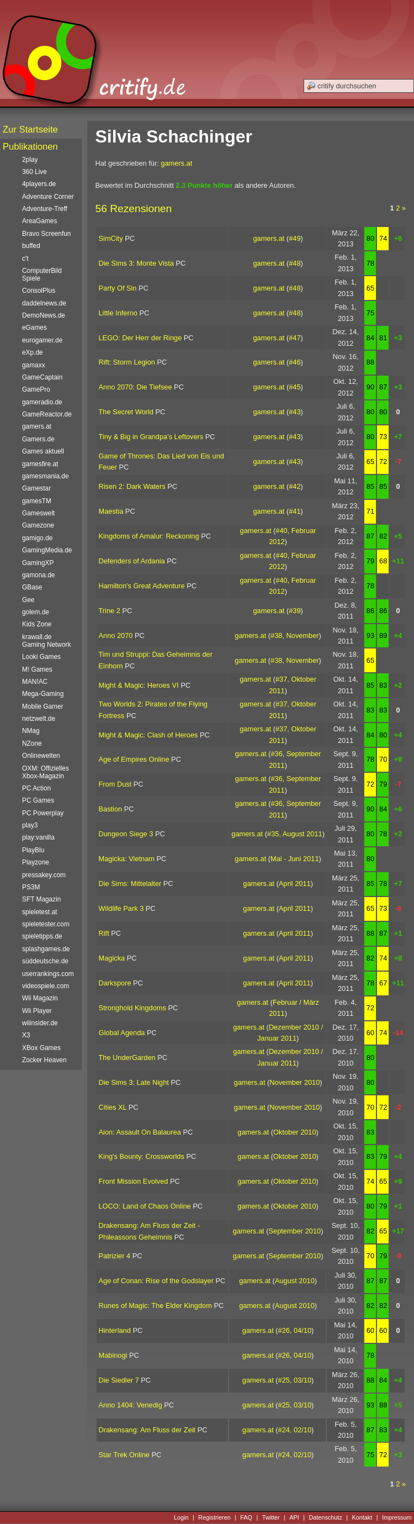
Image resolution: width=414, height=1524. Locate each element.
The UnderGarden (127, 1057)
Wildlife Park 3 (121, 908)
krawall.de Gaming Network (46, 640)
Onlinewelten (41, 756)
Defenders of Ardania (132, 561)
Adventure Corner (48, 197)
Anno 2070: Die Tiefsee (135, 387)
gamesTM (36, 501)
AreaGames (39, 221)
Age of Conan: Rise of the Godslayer (156, 1281)
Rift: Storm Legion (127, 362)
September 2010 (295, 1231)
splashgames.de (46, 949)
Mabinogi (113, 1355)
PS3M (31, 887)
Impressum (397, 1517)
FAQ (246, 1517)
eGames (34, 327)
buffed (31, 246)
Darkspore (115, 983)
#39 (294, 611)
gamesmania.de (45, 476)
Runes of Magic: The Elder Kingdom (155, 1305)
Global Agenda (122, 1033)
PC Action (36, 788)
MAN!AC (34, 681)
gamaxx (33, 365)
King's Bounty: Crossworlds (141, 1156)
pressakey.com (44, 875)
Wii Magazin (40, 998)
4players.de (39, 184)
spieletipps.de (42, 936)
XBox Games (41, 1048)
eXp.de (32, 352)
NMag (31, 731)
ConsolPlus (38, 290)
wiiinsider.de (40, 1023)
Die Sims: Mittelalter (130, 883)
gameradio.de (42, 402)
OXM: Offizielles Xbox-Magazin (45, 772)
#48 (294, 263)
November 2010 (294, 1082)
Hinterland (115, 1330)
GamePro (36, 389)
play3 (30, 825)
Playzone (35, 862)
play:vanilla (38, 837)
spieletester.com (46, 924)
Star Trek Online (124, 1455)
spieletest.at (39, 912)
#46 (294, 362)
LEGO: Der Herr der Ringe (140, 338)
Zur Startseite (30, 129)
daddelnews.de (44, 303)
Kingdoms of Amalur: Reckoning (149, 536)
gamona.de (38, 575)
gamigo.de (37, 538)
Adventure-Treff (44, 209)
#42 (294, 486)
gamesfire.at (40, 464)
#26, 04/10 (295, 1330)
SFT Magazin (41, 899)
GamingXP (38, 563)
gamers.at (176, 163)
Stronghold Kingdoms (132, 1008)
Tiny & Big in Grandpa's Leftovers (151, 437)
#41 (294, 511)
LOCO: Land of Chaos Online (145, 1206)
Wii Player (36, 1011)
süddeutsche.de (45, 961)
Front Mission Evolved (133, 1181)
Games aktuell (43, 451)
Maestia (111, 511)
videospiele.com (45, 986)
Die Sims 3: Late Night (134, 1082)
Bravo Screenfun (46, 234)
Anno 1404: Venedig (130, 1405)
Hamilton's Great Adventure (142, 586)
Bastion (111, 809)
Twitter (271, 1517)
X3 (26, 1035)
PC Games (38, 800)
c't (25, 258)
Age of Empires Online (134, 759)
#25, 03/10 (295, 1380)
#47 (294, 338)
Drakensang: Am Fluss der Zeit (147, 1430)
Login (181, 1517)
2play (30, 160)
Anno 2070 (116, 635)
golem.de (35, 612)
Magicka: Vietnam (127, 859)
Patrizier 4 (115, 1256)
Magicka (112, 958)
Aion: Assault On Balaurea (140, 1132)
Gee (28, 600)
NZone (32, 743)
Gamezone (38, 525)
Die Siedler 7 (119, 1380)
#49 (294, 238)
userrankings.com (48, 974)
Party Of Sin (118, 288)
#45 (294, 387)
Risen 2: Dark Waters (132, 486)
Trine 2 (109, 611)
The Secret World (126, 412)
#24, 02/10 (295, 1430)
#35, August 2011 (294, 834)
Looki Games (41, 657)
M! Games (37, 669)
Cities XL (113, 1107)
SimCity (111, 238)
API (294, 1517)
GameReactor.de (47, 414)
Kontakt (362, 1517)
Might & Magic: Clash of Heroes (148, 735)
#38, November (294, 635)
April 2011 (295, 883)
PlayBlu (33, 850)
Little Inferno (118, 313)
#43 (294, 412)
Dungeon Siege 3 (126, 834)
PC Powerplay (42, 813)
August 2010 (295, 1281)
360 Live (34, 172)
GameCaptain (42, 377)
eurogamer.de (42, 340)
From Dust (115, 784)
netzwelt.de (38, 719)
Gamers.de (38, 439)
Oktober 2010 (294, 1132)
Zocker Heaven (44, 1060)
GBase (32, 587)
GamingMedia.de (47, 550)
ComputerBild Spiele (42, 274)
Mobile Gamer (42, 706)
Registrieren (214, 1517)
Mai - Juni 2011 (294, 859)
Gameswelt (38, 513)
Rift (104, 933)
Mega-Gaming (42, 694)
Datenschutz (325, 1517)
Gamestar (36, 488)
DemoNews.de (43, 315)
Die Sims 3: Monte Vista (136, 263)
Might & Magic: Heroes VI (139, 685)
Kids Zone (36, 624)
